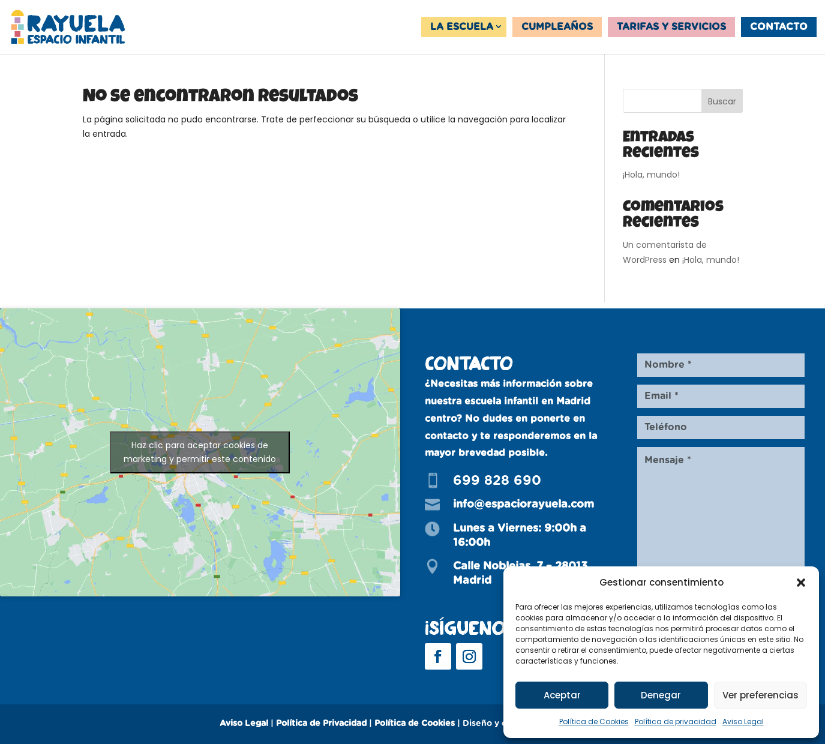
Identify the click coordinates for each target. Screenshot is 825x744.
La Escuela (461, 27)
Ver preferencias (760, 695)
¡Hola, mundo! (651, 175)
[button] (801, 583)
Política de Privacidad (321, 723)
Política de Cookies (594, 721)
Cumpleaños (557, 27)
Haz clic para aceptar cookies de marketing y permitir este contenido (200, 452)
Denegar (661, 695)
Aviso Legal (743, 721)
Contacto (779, 27)
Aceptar (562, 695)
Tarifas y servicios (671, 27)
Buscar (722, 101)
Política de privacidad (675, 721)
